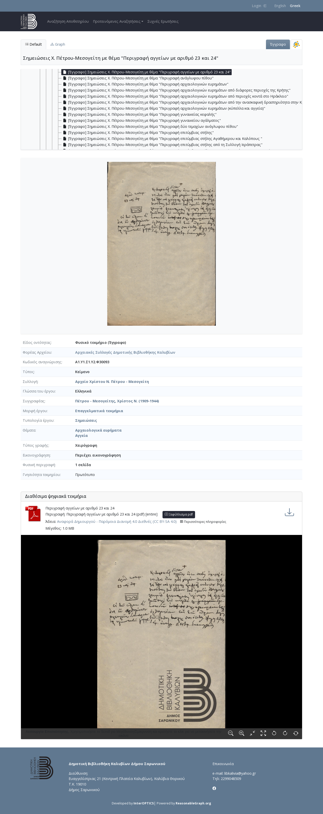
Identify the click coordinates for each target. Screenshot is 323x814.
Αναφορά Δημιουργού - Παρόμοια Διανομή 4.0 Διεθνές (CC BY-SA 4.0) (117, 521)
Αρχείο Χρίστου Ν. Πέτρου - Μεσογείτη (112, 381)
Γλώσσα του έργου (39, 391)
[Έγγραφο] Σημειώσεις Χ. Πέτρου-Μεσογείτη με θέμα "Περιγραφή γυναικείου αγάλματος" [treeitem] (141, 120)
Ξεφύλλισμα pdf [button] (179, 514)
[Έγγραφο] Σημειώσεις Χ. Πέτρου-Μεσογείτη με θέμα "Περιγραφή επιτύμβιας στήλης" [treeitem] (138, 133)
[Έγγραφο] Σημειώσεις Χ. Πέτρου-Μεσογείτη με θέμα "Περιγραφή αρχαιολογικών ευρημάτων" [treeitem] (145, 84)
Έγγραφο (278, 44)
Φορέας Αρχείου (37, 352)
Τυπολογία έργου (38, 420)
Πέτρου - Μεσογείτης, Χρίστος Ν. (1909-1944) (117, 401)
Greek (295, 5)
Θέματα (29, 430)
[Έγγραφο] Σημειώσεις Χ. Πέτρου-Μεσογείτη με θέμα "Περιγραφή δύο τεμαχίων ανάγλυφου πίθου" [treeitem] (150, 127)
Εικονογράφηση (36, 455)
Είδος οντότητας (37, 342)
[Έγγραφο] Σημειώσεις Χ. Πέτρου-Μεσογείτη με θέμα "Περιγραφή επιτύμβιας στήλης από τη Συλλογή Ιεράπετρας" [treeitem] (162, 145)
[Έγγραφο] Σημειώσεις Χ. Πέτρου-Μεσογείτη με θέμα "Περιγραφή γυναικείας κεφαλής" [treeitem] (139, 114)
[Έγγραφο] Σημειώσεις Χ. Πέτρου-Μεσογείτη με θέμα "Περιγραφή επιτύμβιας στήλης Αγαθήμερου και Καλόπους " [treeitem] (162, 139)
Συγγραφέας (34, 401)
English (280, 5)
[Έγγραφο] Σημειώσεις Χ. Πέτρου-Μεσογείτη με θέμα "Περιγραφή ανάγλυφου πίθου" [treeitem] (137, 78)
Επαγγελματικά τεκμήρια (99, 410)
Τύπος (28, 371)
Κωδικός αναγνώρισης (42, 361)
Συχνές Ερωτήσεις (163, 21)
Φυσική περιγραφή (39, 464)
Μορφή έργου (35, 410)
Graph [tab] (57, 44)
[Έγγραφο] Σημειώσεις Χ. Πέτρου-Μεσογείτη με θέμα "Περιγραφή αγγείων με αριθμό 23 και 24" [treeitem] (146, 72)
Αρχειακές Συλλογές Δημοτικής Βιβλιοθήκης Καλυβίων (125, 352)
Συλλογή (30, 381)
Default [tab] (33, 44)
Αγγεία (81, 435)
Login (259, 5)
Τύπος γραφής (35, 445)
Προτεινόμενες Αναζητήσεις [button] (117, 21)
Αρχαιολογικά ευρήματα (98, 430)
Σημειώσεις (86, 420)
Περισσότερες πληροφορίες (203, 522)
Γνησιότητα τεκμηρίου (41, 474)
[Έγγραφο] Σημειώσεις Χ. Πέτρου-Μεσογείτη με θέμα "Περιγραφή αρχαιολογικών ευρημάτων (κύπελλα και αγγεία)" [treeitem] (163, 108)
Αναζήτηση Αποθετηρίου (68, 21)
